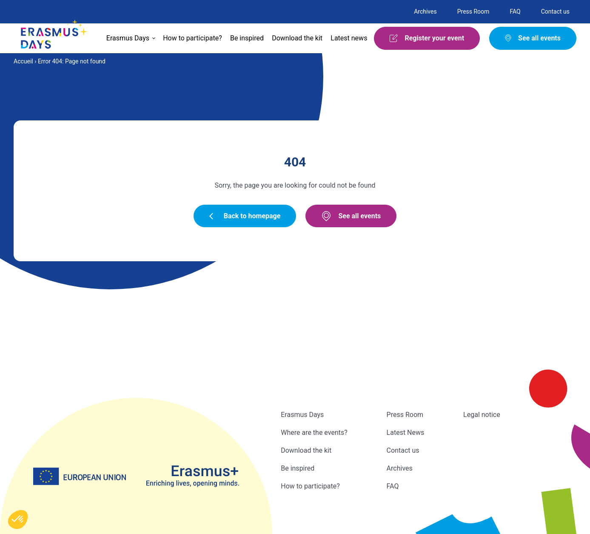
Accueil (23, 61)
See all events (351, 216)
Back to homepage (245, 216)
